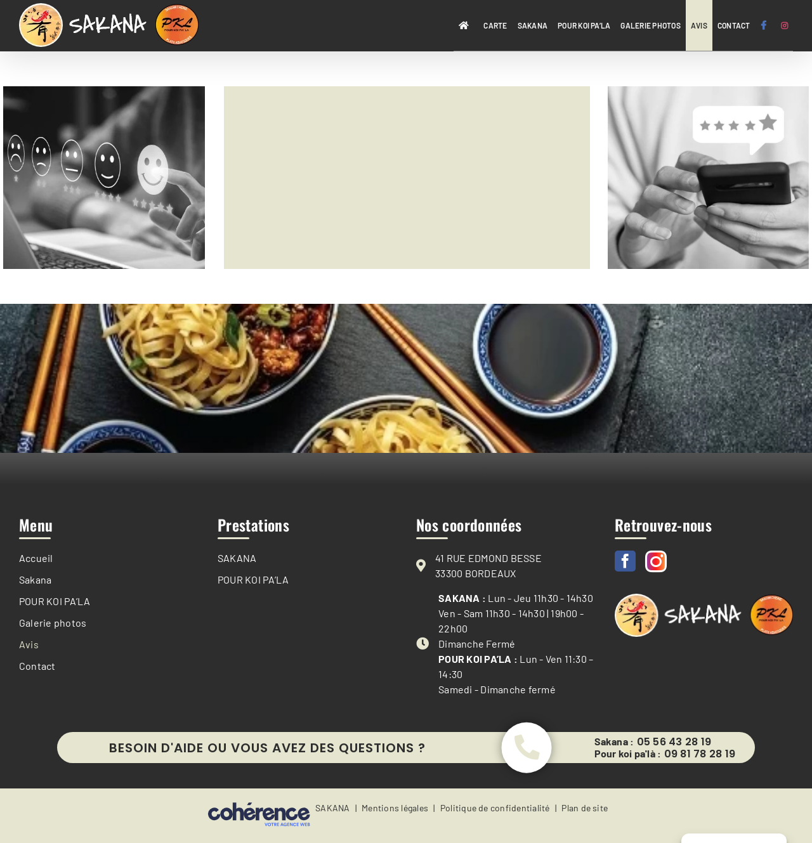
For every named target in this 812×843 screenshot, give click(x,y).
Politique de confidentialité (495, 810)
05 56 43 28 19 (674, 742)
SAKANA (237, 558)
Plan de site (584, 810)
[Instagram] (656, 561)
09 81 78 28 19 (699, 755)
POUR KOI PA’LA (54, 601)
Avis (29, 644)
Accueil (36, 558)
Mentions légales (395, 810)
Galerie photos (52, 623)
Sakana (35, 579)
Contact (37, 666)
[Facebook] (625, 561)
